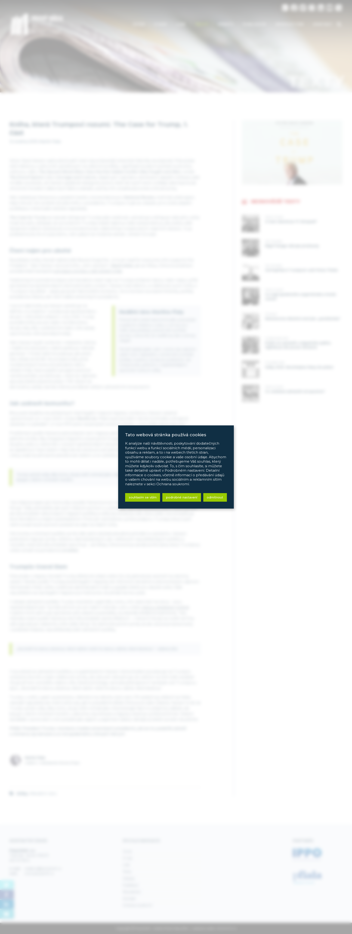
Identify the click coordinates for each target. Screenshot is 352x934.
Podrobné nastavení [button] (181, 497)
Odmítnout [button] (215, 497)
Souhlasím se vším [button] (143, 497)
